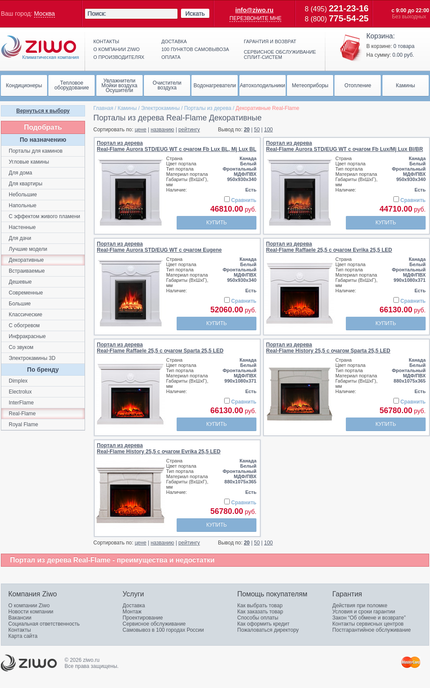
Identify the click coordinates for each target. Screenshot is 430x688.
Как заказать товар (260, 612)
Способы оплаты (257, 618)
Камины (127, 108)
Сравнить (243, 200)
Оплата (171, 57)
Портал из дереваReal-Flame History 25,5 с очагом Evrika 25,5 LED (159, 448)
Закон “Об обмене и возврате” (369, 618)
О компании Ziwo (29, 605)
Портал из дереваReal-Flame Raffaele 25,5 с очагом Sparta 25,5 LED (160, 348)
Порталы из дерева (207, 108)
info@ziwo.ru (254, 10)
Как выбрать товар (260, 605)
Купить (216, 222)
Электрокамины (160, 108)
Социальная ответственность (44, 624)
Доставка (174, 41)
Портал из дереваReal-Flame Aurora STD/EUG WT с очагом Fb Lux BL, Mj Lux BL (176, 146)
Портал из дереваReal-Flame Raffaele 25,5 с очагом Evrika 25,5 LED (329, 247)
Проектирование (143, 618)
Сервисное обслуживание (154, 624)
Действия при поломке (359, 605)
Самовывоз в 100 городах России (163, 630)
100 (268, 130)
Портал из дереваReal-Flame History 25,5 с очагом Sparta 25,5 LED (328, 348)
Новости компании (30, 612)
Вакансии (19, 618)
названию (162, 130)
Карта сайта (23, 636)
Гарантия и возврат (270, 41)
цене (141, 130)
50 (256, 130)
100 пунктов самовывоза (195, 49)
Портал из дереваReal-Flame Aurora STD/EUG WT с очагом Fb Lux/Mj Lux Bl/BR (344, 146)
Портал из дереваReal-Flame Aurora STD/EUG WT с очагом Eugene (159, 247)
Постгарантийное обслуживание (371, 630)
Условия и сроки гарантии (363, 612)
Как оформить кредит (263, 624)
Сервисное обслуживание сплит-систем (280, 54)
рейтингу (189, 130)
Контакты (106, 41)
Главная (103, 108)
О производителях (118, 57)
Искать (195, 13)
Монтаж (132, 612)
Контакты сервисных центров (367, 624)
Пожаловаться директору (268, 630)
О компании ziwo (116, 49)
